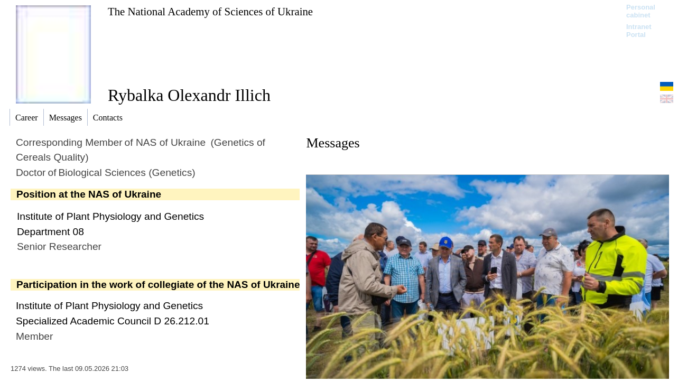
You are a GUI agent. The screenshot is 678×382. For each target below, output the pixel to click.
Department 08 (50, 231)
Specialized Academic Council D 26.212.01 (112, 321)
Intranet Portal (639, 31)
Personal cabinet (640, 11)
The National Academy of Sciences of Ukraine (210, 11)
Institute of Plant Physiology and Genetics (110, 216)
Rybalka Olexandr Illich (189, 95)
